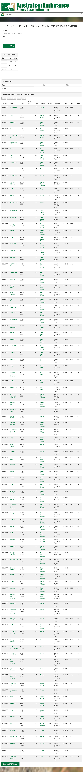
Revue (42, 409)
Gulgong (12, 279)
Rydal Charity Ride (14, 143)
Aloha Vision (42, 108)
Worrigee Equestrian (13, 619)
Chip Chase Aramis (42, 124)
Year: (4, 36)
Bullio (11, 697)
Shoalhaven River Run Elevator (13, 431)
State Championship (14, 300)
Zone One (12, 312)
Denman (12, 257)
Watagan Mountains (13, 641)
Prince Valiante (42, 724)
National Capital (12, 492)
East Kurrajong (12, 669)
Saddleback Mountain (13, 757)
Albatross (13, 730)
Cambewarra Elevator (13, 632)
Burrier (12, 115)
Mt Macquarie (13, 327)
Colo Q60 (12, 750)
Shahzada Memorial (12, 423)
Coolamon (13, 169)
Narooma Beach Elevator (12, 596)
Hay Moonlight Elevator (13, 396)
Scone (11, 237)
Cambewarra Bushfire (13, 691)
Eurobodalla (13, 107)
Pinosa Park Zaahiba (42, 184)
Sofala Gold (13, 272)
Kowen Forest (12, 156)
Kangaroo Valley (13, 684)
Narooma (12, 717)
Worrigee (12, 513)
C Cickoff (12, 352)
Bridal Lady (42, 360)
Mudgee (12, 231)
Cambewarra (13, 175)
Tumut (12, 478)
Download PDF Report (10, 764)
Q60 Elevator (14, 202)
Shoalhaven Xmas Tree (13, 307)
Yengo (11, 366)
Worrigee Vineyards (12, 225)
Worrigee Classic (12, 286)
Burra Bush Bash (13, 410)
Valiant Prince (42, 684)
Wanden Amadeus (43, 540)
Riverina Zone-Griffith (14, 654)
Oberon (12, 149)
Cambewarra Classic (13, 458)
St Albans (12, 189)
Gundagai (12, 251)
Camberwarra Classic (14, 136)
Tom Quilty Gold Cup (13, 183)
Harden (12, 195)
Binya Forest (13, 211)
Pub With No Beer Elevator (14, 265)
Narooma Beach (12, 403)
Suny (41, 757)
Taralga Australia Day (14, 647)
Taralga (12, 484)
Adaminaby (13, 588)
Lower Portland (12, 293)
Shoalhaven (13, 162)
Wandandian (13, 122)
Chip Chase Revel (42, 327)
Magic (42, 169)
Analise (42, 690)
